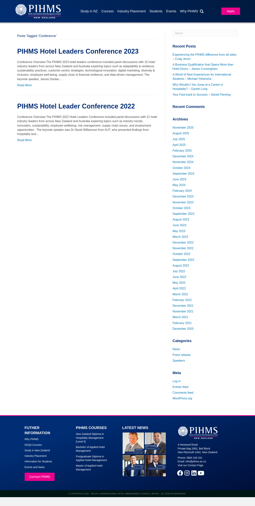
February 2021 (182, 323)
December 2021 (183, 305)
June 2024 (179, 179)
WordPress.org (182, 398)
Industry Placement (36, 456)
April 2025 (179, 144)
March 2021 (180, 317)
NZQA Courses (33, 444)
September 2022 (183, 259)
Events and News (35, 467)
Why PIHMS (32, 439)
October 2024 (181, 167)
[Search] (205, 33)
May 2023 (179, 231)
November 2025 (183, 127)
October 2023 (181, 208)
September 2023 (183, 213)
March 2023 (180, 236)
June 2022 (179, 277)
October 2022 (181, 254)
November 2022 (183, 248)
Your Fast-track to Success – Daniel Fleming (202, 94)
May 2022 (179, 282)
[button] (180, 473)
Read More (24, 85)
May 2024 (179, 185)
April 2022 (179, 288)
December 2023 (183, 196)
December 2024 (183, 156)
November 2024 (183, 162)
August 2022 (181, 265)
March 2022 (180, 294)
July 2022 (179, 271)
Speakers (179, 360)
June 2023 (179, 225)
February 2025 (182, 150)
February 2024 (182, 190)
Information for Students (38, 461)
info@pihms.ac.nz (196, 461)
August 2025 (181, 133)
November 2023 (183, 202)
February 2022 (182, 300)
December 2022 (183, 242)
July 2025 (179, 139)
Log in (177, 381)
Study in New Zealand (37, 450)
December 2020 (183, 328)
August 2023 (181, 219)
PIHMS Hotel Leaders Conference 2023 (78, 51)
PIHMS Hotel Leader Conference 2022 (76, 106)
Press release (182, 354)
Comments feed (183, 392)
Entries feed (180, 386)
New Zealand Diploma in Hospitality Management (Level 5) (90, 438)
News (176, 349)
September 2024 (183, 173)
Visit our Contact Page (190, 465)
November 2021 (183, 311)
